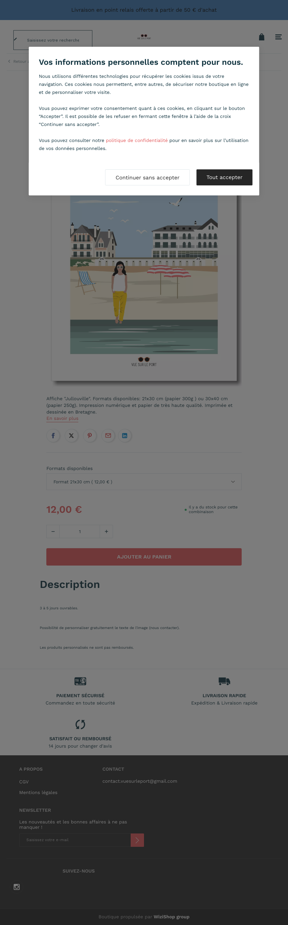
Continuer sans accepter (148, 177)
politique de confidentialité (137, 140)
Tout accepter (224, 177)
